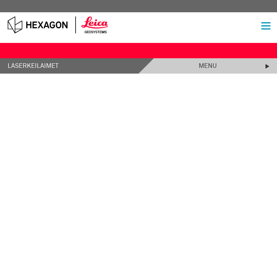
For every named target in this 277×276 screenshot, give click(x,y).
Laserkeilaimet (33, 66)
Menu (208, 66)
